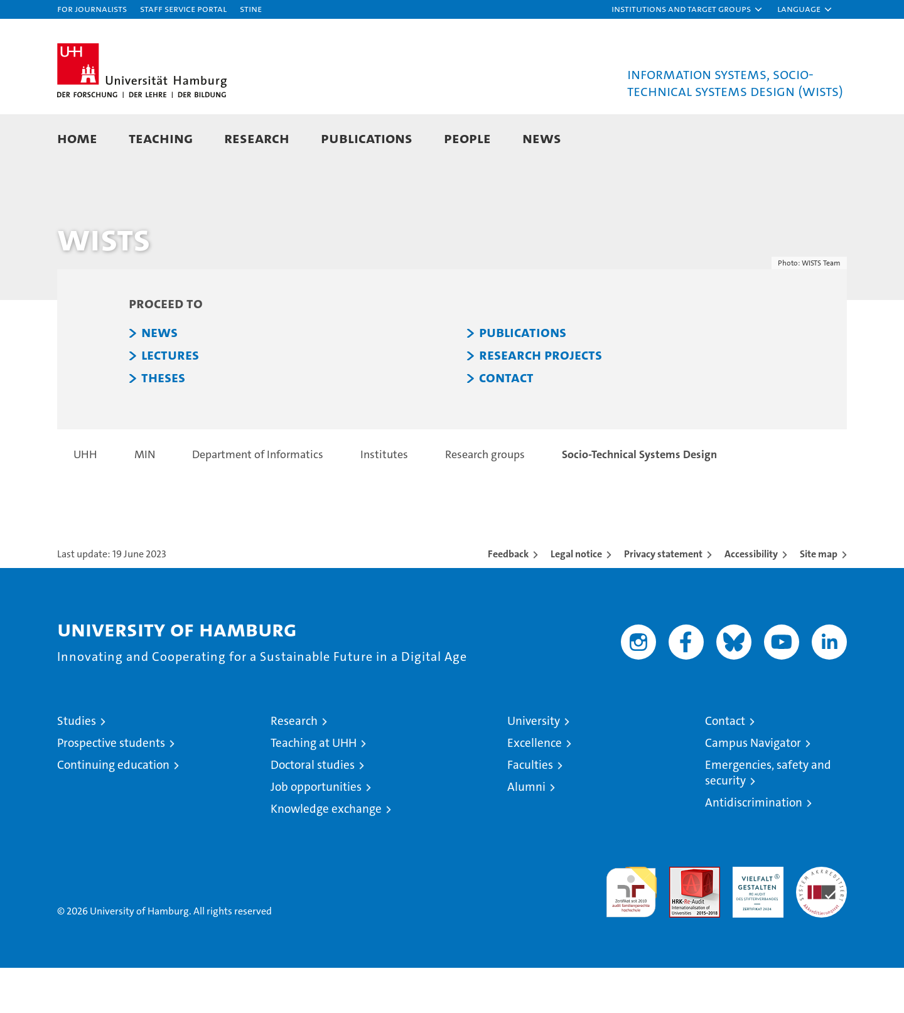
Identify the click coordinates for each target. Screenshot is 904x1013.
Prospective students (111, 788)
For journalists (92, 8)
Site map (818, 599)
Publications (366, 137)
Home (77, 137)
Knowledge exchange (326, 854)
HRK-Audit (755, 918)
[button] (687, 9)
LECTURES (170, 400)
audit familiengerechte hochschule (631, 931)
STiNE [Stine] (251, 8)
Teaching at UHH (314, 788)
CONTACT (506, 423)
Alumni (526, 832)
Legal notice (576, 599)
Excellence (534, 788)
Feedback (508, 599)
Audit (681, 918)
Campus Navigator (753, 788)
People (467, 137)
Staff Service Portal (183, 8)
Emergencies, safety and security (768, 817)
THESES (163, 423)
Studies (76, 766)
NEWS (159, 377)
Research (256, 137)
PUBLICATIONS (522, 377)
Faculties (530, 810)
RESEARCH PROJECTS (540, 400)
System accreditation (821, 925)
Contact (725, 766)
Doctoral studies (313, 810)
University (533, 766)
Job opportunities (316, 832)
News (541, 137)
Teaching (161, 137)
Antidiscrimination (753, 847)
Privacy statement (663, 599)
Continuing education (113, 810)
